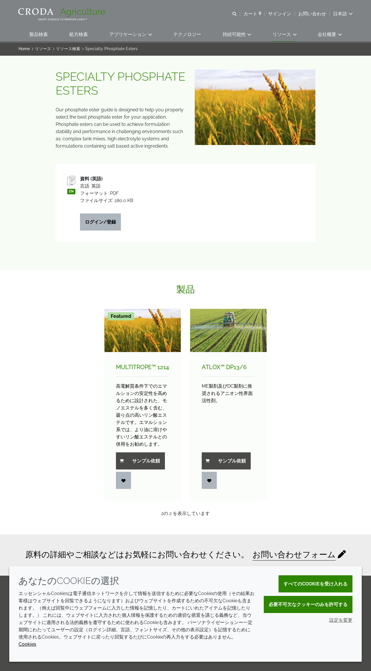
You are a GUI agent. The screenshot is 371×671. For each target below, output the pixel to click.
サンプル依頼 (140, 462)
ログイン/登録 (100, 223)
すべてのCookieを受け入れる (315, 584)
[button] (38, 35)
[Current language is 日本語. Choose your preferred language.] (342, 13)
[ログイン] (123, 481)
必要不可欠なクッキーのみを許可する (308, 604)
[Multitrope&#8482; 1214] (142, 331)
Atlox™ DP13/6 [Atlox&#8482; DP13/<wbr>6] (224, 367)
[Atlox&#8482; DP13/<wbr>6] (228, 331)
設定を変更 (340, 620)
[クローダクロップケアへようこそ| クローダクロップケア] (63, 12)
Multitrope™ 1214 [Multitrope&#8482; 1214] (142, 367)
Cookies (27, 644)
